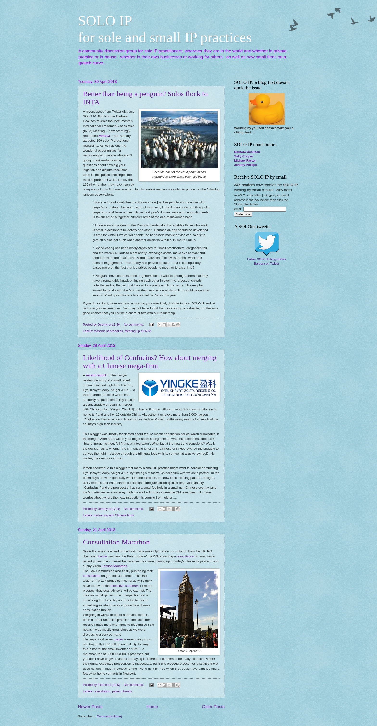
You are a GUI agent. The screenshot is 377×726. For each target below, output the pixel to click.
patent (116, 691)
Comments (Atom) (109, 716)
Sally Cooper (243, 156)
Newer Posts (90, 706)
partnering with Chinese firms (114, 515)
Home (152, 706)
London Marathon (114, 566)
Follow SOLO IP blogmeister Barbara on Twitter (266, 261)
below (102, 556)
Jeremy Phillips (245, 165)
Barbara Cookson (247, 152)
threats (127, 691)
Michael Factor (245, 160)
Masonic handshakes (108, 331)
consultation (185, 556)
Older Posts (213, 706)
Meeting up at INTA (138, 331)
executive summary (124, 585)
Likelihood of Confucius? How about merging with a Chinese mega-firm (149, 362)
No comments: (134, 324)
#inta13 (104, 136)
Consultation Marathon (116, 542)
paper (119, 639)
